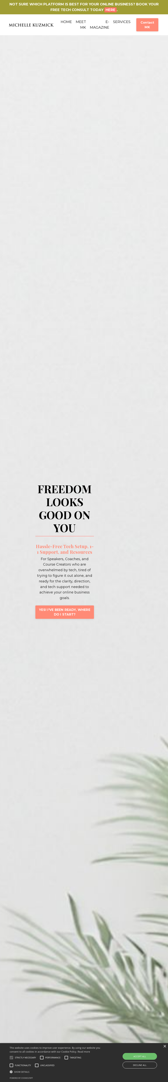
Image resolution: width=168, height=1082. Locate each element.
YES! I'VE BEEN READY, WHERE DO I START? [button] (64, 612)
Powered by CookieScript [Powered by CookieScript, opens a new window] (21, 1078)
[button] (11, 1057)
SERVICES (121, 22)
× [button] (164, 1046)
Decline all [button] (140, 1065)
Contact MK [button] (147, 25)
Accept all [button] (139, 1056)
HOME (66, 22)
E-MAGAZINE (99, 25)
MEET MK (81, 25)
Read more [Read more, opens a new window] (84, 1051)
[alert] (84, 1062)
